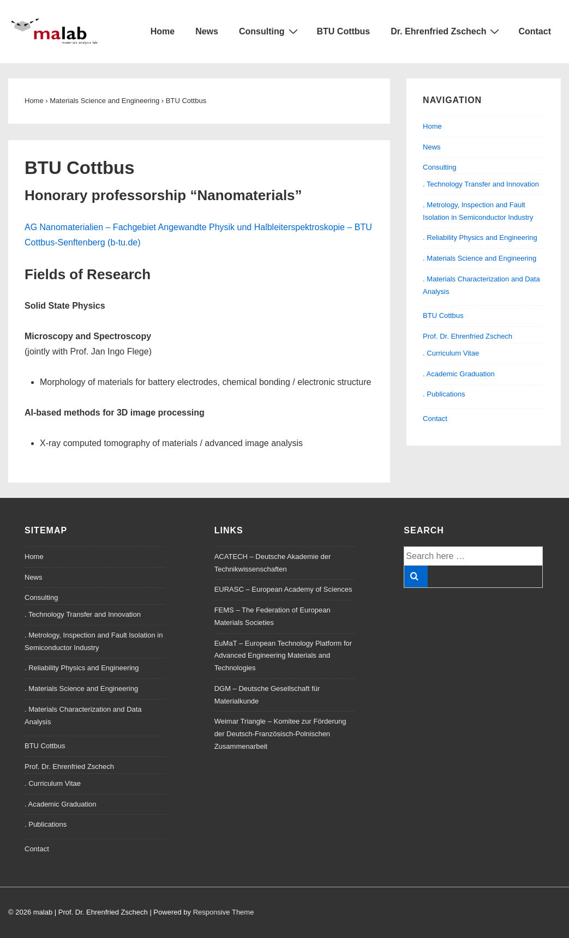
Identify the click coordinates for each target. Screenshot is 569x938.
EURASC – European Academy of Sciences (283, 589)
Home (163, 31)
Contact (534, 31)
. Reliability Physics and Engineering (480, 237)
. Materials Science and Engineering (479, 258)
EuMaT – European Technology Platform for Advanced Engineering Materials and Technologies (283, 655)
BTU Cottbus (343, 31)
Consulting (270, 31)
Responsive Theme (223, 912)
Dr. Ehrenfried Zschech (446, 31)
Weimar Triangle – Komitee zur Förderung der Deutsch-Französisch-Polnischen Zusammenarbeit (280, 733)
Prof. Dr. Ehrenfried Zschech (467, 336)
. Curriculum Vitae (451, 353)
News (206, 31)
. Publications (444, 394)
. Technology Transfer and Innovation (481, 184)
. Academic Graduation (459, 374)
